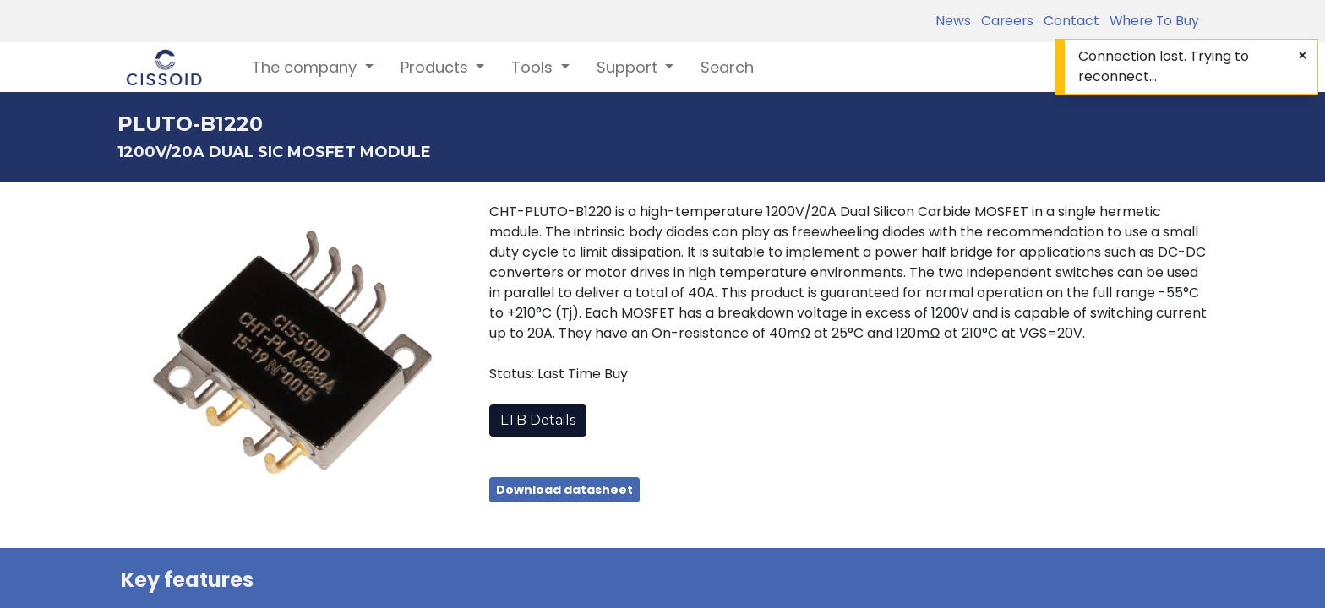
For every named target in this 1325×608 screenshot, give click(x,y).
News (953, 20)
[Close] (1302, 56)
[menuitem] (727, 67)
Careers (1003, 20)
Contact (1068, 20)
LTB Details (537, 420)
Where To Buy (1151, 20)
